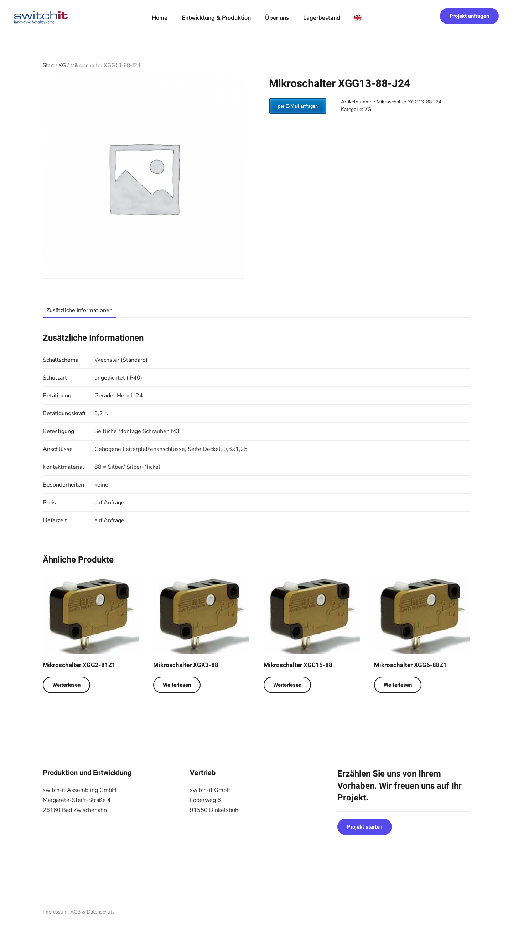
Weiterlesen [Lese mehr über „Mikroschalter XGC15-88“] (287, 685)
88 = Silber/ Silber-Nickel (127, 467)
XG (62, 65)
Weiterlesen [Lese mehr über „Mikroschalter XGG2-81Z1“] (66, 685)
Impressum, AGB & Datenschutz (78, 912)
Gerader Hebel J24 (118, 396)
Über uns (277, 18)
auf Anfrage (109, 503)
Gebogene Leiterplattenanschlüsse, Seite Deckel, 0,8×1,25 (171, 449)
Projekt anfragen (469, 16)
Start (48, 65)
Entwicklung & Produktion (216, 18)
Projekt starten (364, 827)
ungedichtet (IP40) (118, 378)
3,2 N (101, 413)
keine (101, 485)
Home (159, 18)
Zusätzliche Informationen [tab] (79, 310)
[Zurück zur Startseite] (41, 18)
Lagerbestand (321, 18)
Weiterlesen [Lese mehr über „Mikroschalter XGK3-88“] (177, 685)
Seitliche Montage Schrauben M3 (137, 431)
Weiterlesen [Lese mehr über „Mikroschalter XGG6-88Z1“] (398, 685)
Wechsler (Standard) (120, 360)
